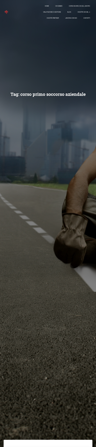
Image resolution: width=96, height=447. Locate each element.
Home (47, 6)
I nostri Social (83, 12)
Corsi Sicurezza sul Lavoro (79, 6)
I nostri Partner (53, 18)
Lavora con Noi (71, 18)
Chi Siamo (58, 6)
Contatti (86, 18)
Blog (69, 12)
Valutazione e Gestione (52, 12)
